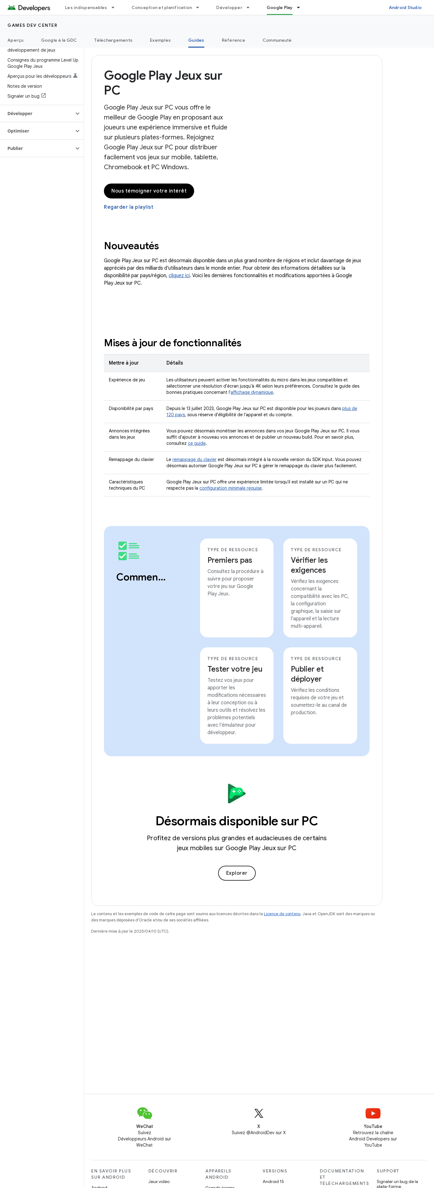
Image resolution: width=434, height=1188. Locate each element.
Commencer (142, 577)
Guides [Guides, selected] (196, 40)
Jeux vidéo (159, 1181)
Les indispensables (86, 7)
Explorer (237, 873)
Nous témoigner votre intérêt (149, 191)
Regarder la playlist (128, 207)
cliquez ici (179, 276)
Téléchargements (113, 40)
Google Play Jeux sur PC (163, 83)
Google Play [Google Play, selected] (280, 7)
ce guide (197, 443)
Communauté (277, 40)
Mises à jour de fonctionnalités (172, 343)
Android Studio (405, 7)
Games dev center (32, 25)
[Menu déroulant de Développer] (250, 7)
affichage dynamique (252, 392)
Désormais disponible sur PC (237, 820)
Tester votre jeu (235, 669)
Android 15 (273, 1181)
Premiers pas (230, 560)
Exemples (160, 40)
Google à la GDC (59, 40)
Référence (233, 40)
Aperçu (15, 40)
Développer (229, 7)
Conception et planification (162, 7)
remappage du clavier (194, 459)
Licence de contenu (282, 913)
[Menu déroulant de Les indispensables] (115, 7)
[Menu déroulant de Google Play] (301, 7)
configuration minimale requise (230, 488)
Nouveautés (131, 246)
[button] (37, 114)
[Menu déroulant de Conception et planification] (200, 7)
